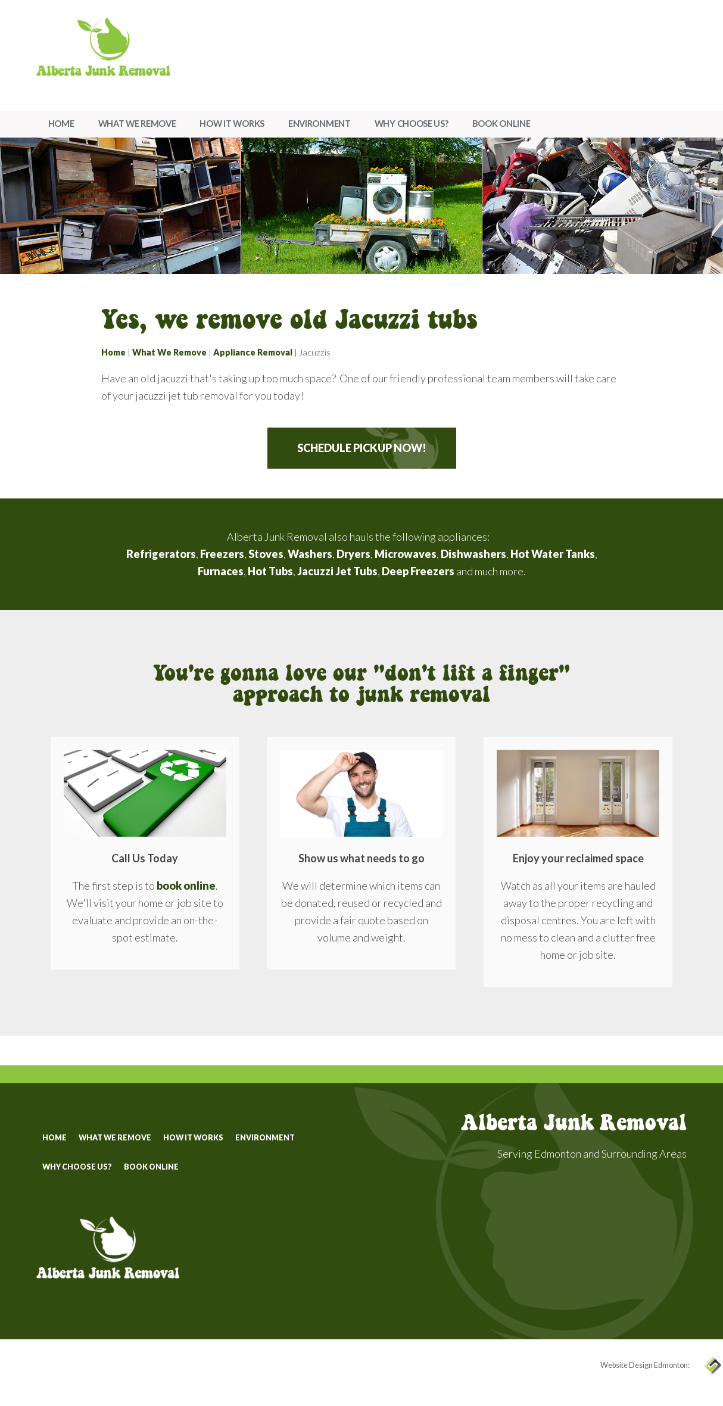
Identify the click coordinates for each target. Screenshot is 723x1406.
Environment (319, 124)
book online (186, 885)
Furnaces (221, 571)
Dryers (353, 553)
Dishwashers (473, 553)
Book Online (501, 124)
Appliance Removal (252, 352)
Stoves (265, 553)
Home (61, 124)
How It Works (232, 124)
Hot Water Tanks (552, 553)
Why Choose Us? (411, 124)
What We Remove (137, 124)
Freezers (222, 553)
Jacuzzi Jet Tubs (337, 571)
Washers (310, 553)
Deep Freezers (418, 571)
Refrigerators (161, 553)
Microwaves (406, 553)
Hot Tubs (270, 571)
